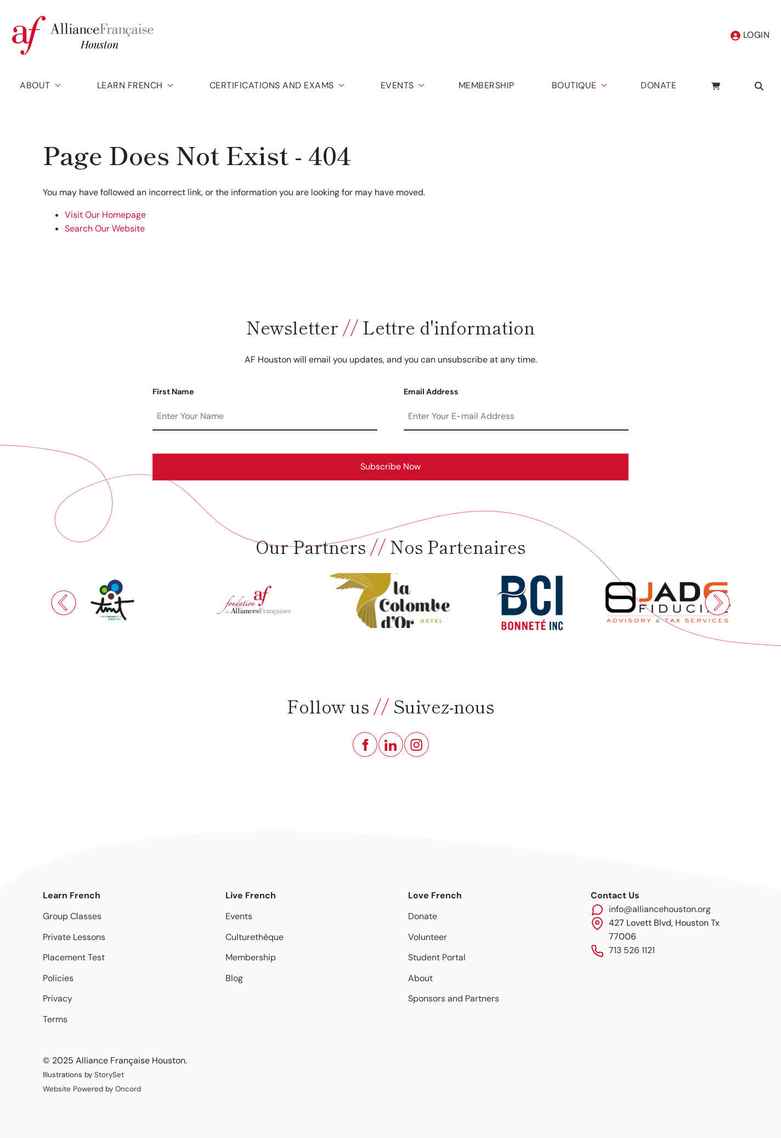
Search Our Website (105, 228)
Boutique (574, 85)
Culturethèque (254, 937)
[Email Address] (516, 417)
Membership (486, 85)
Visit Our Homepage (105, 214)
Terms (55, 1019)
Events (397, 85)
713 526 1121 (632, 950)
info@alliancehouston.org (660, 909)
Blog (234, 978)
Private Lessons (74, 937)
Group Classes (72, 916)
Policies (58, 978)
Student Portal (437, 957)
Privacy (57, 998)
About (35, 85)
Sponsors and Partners (453, 998)
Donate (658, 85)
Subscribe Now (390, 466)
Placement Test (74, 957)
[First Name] (264, 417)
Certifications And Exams (272, 85)
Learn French (130, 85)
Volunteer (427, 937)
